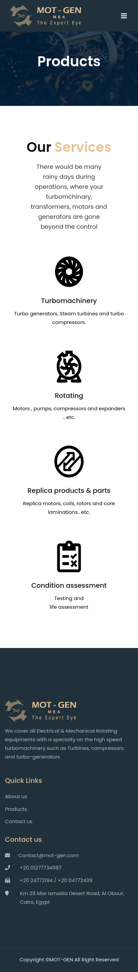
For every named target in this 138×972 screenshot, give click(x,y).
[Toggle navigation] (127, 16)
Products (16, 809)
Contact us (18, 821)
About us (16, 796)
